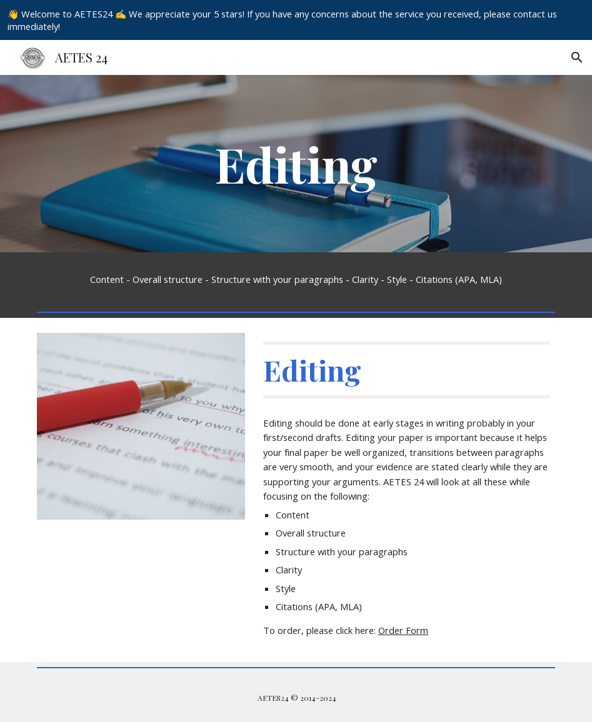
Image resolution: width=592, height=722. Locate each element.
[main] (295, 163)
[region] (296, 20)
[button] (577, 57)
